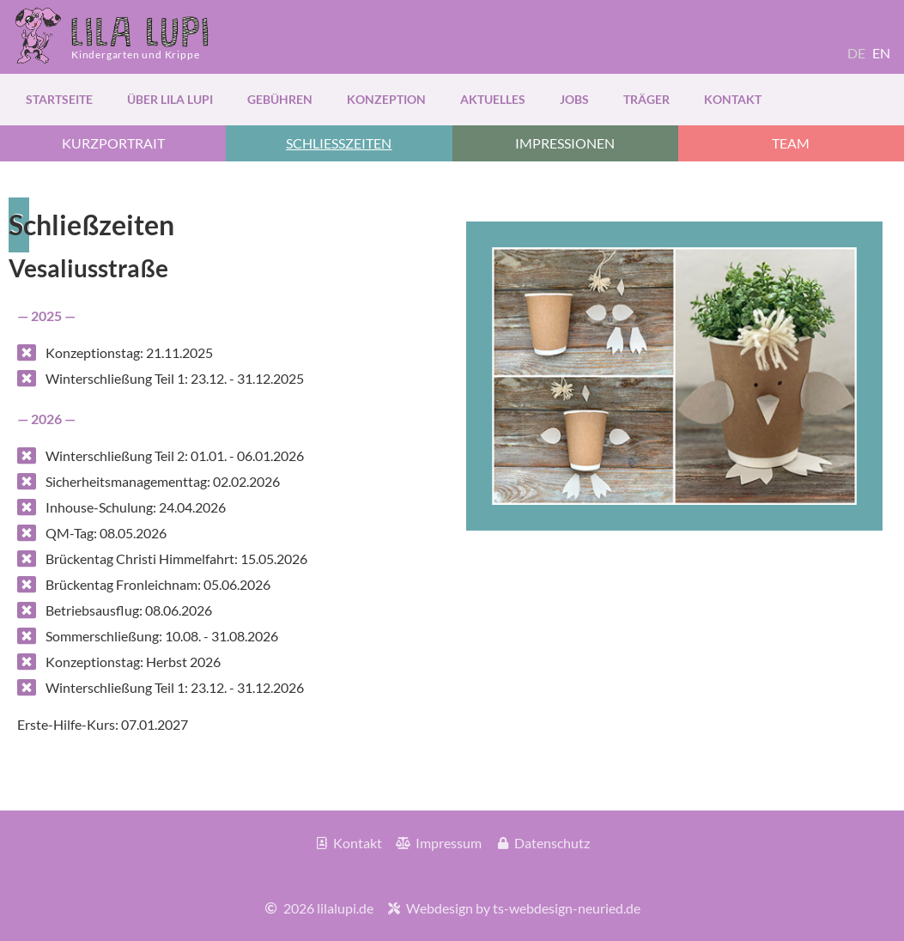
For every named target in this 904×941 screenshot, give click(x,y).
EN (881, 53)
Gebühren (279, 99)
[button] (339, 143)
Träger (646, 99)
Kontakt (732, 99)
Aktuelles (492, 99)
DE (856, 53)
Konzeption (386, 99)
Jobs (574, 99)
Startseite (59, 99)
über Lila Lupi (170, 99)
